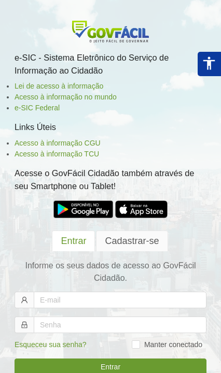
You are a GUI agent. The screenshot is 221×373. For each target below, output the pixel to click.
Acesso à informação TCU (57, 154)
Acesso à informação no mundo (66, 97)
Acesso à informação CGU (58, 143)
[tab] (73, 241)
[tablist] (110, 241)
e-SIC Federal (37, 108)
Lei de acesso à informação (59, 86)
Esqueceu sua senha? (51, 344)
